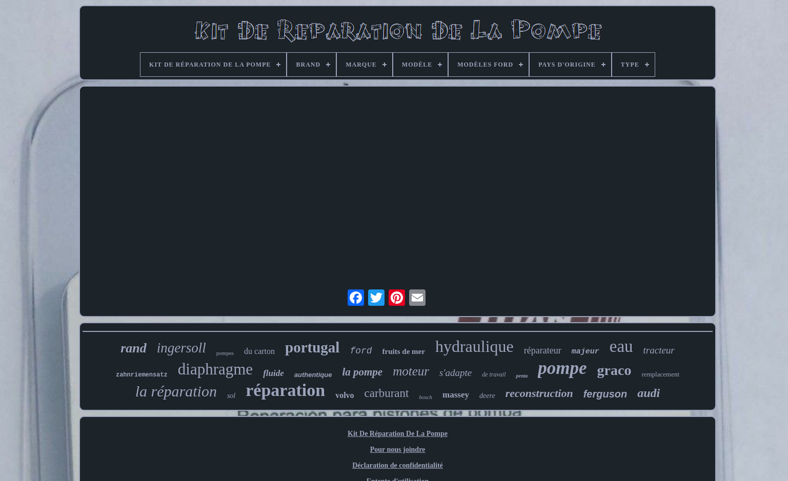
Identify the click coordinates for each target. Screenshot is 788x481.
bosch (425, 397)
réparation (285, 390)
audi (648, 393)
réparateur (542, 350)
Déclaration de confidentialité (397, 465)
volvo (344, 395)
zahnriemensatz (142, 375)
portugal (312, 347)
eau (621, 346)
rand (133, 348)
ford (361, 351)
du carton (259, 351)
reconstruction (539, 393)
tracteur (659, 350)
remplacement (660, 374)
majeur (585, 351)
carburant (387, 393)
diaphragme (215, 369)
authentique (313, 375)
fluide (273, 373)
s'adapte (455, 372)
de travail (494, 374)
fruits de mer (403, 351)
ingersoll (181, 347)
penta (522, 376)
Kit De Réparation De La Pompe (398, 433)
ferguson (605, 394)
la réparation (176, 391)
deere (487, 396)
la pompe (362, 372)
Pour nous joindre (398, 449)
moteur (411, 371)
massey (455, 395)
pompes (225, 353)
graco (614, 370)
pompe (562, 368)
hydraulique (474, 346)
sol (231, 396)
